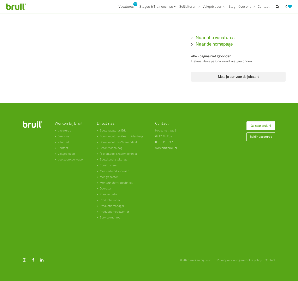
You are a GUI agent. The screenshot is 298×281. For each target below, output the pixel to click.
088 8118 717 (164, 142)
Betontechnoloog (111, 148)
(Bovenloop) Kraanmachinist (118, 154)
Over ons (244, 6)
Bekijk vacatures (261, 137)
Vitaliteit (63, 142)
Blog (231, 6)
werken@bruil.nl (166, 148)
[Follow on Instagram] (24, 260)
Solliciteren (187, 6)
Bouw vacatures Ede (113, 130)
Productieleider (110, 200)
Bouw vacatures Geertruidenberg (121, 136)
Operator (105, 188)
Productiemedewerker (114, 211)
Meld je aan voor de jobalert (238, 77)
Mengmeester (109, 177)
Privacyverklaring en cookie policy (239, 260)
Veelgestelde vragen (71, 159)
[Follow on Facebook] (33, 260)
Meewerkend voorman (114, 171)
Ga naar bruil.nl (261, 126)
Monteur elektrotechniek (116, 183)
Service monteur (110, 217)
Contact (263, 6)
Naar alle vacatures (215, 37)
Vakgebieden (212, 6)
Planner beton (109, 194)
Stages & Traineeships (156, 6)
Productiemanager (112, 206)
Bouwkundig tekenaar (114, 159)
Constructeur (108, 165)
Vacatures (127, 6)
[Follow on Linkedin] (41, 260)
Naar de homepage (214, 44)
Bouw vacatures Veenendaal (118, 142)
